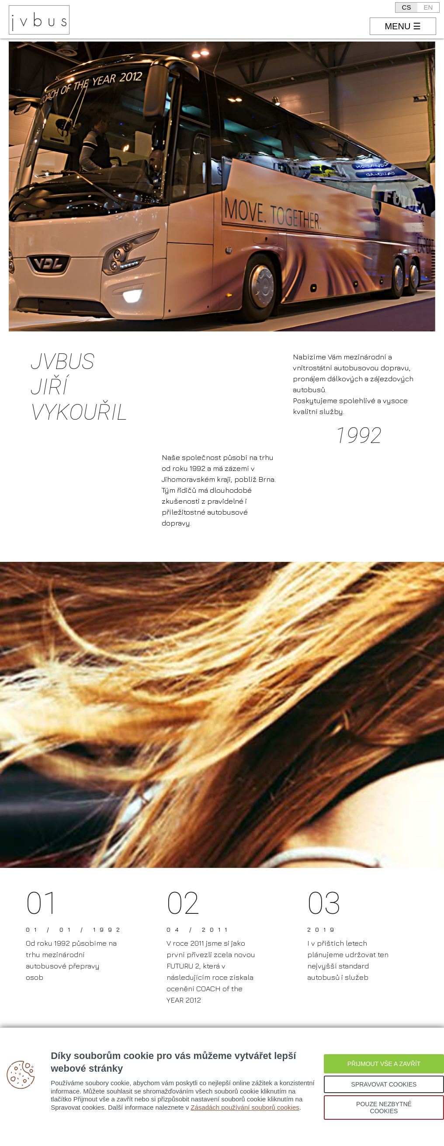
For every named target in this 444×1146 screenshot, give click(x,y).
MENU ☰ (402, 26)
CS (406, 7)
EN (428, 7)
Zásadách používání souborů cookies (245, 1107)
